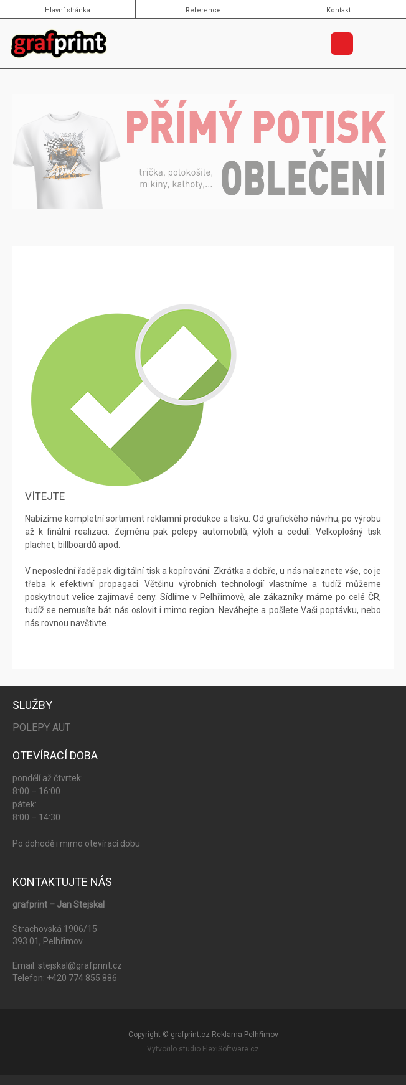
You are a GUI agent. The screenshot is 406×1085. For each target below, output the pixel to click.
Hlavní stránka (67, 10)
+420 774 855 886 (82, 978)
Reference (203, 10)
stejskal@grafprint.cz (80, 965)
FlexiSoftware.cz (230, 1049)
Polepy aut (41, 727)
